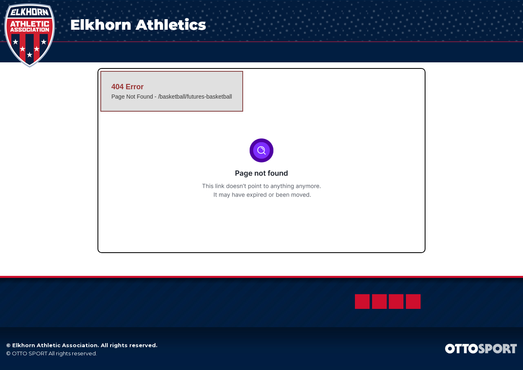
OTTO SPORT (29, 353)
